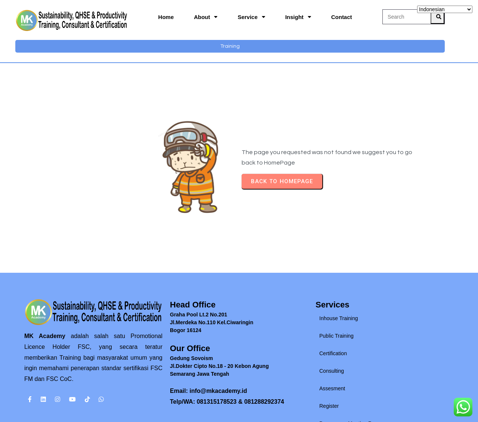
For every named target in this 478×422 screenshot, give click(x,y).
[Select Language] (444, 9)
